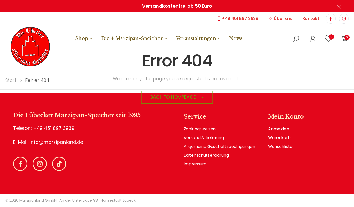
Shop (81, 38)
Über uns (280, 19)
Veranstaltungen (196, 38)
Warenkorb (279, 138)
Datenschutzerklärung (206, 155)
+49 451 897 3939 (238, 19)
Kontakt (310, 19)
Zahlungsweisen (200, 129)
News (235, 38)
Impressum (195, 164)
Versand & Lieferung (204, 138)
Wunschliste (280, 147)
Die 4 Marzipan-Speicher (132, 38)
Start (10, 80)
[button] (295, 39)
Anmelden (278, 129)
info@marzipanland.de (56, 142)
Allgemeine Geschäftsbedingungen (219, 147)
